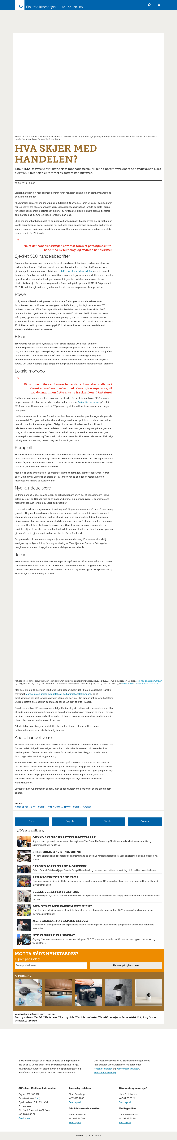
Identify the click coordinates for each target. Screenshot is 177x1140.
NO (81, 7)
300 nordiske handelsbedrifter (77, 271)
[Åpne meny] (159, 5)
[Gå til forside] (34, 5)
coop (87, 807)
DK (75, 7)
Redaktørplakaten (103, 1069)
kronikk (54, 807)
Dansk (107, 821)
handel (41, 807)
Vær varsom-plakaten (127, 1069)
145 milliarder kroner (89, 402)
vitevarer (52, 1017)
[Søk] (149, 5)
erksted (20, 1020)
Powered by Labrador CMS (88, 1136)
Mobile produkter (87, 1017)
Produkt (32, 1020)
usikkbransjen (110, 1017)
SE (69, 7)
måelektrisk (129, 1017)
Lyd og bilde (67, 1017)
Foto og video (23, 1017)
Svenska (144, 821)
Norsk (32, 821)
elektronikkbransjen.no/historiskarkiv (139, 683)
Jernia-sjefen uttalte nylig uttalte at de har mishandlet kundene (58, 694)
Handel (38, 1017)
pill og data (147, 1017)
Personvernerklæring (105, 1073)
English (70, 821)
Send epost (25, 1118)
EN (64, 7)
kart (37, 1098)
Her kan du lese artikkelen (149, 681)
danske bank (23, 807)
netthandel (72, 807)
